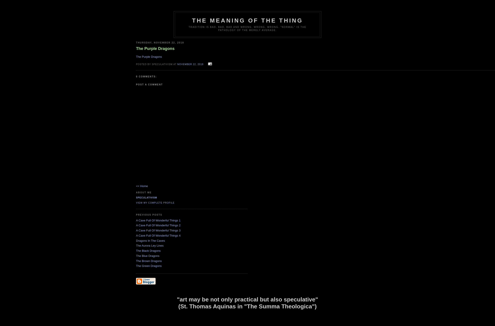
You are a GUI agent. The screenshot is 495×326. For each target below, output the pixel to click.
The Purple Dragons (149, 56)
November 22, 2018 (190, 64)
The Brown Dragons (149, 261)
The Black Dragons (148, 250)
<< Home (142, 186)
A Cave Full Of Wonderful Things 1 (158, 220)
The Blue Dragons (147, 256)
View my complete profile (155, 203)
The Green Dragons (149, 266)
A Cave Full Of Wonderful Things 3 (158, 230)
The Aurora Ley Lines (150, 245)
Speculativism (146, 197)
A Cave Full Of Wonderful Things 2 (158, 225)
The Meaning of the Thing (247, 20)
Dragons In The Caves (150, 240)
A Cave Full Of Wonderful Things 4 (158, 235)
